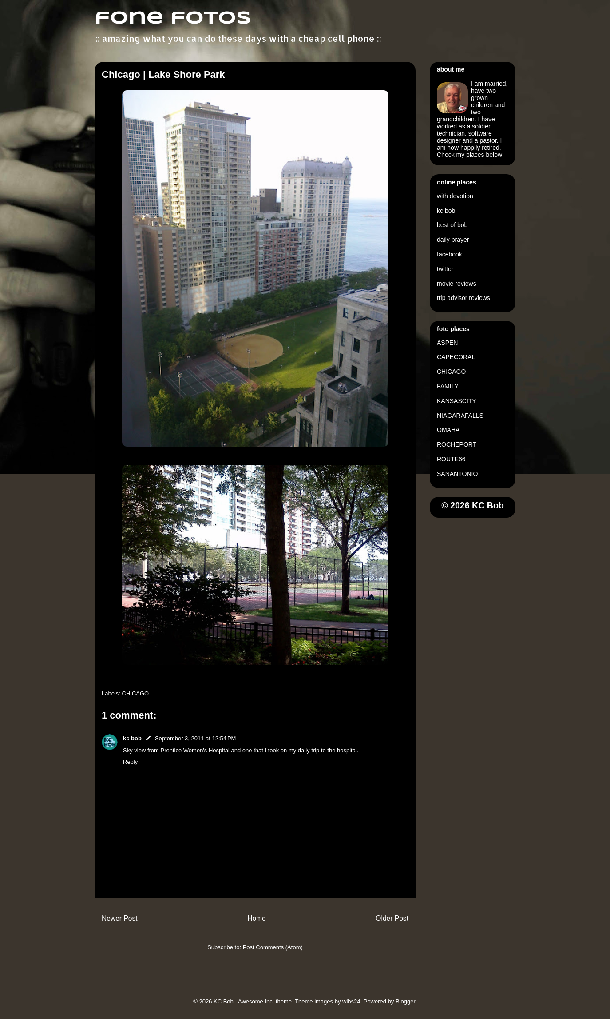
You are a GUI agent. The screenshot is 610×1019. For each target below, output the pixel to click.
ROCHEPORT (456, 444)
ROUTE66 (451, 459)
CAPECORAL (456, 356)
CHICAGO (135, 693)
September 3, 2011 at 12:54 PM (195, 738)
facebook (449, 254)
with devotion (455, 196)
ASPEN (447, 342)
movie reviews (456, 283)
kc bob (132, 738)
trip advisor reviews (463, 297)
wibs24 (351, 1001)
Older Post (392, 918)
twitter (445, 268)
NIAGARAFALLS (460, 415)
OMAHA (448, 429)
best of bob (452, 224)
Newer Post (120, 918)
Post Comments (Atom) (273, 947)
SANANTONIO (457, 473)
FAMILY (448, 386)
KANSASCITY (456, 400)
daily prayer (453, 239)
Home (256, 918)
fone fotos (173, 18)
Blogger (405, 1001)
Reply (130, 762)
